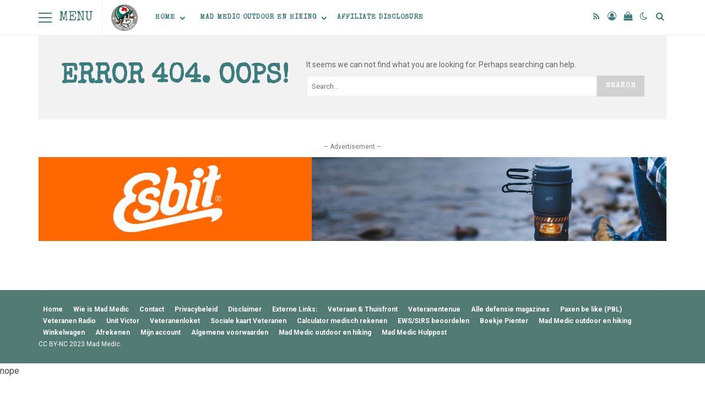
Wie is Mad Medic (101, 309)
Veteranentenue (434, 309)
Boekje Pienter (504, 321)
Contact (151, 309)
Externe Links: (294, 309)
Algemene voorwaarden (229, 332)
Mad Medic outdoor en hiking (258, 17)
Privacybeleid (196, 309)
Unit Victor (122, 321)
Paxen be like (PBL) (591, 309)
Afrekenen (112, 332)
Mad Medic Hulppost (414, 332)
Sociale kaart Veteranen (248, 321)
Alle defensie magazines (510, 309)
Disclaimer (245, 309)
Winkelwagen (64, 332)
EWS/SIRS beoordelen (433, 321)
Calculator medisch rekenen (342, 321)
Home (165, 17)
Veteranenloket (175, 321)
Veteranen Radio (69, 321)
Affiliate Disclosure (380, 17)
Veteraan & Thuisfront (363, 309)
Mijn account (160, 332)
